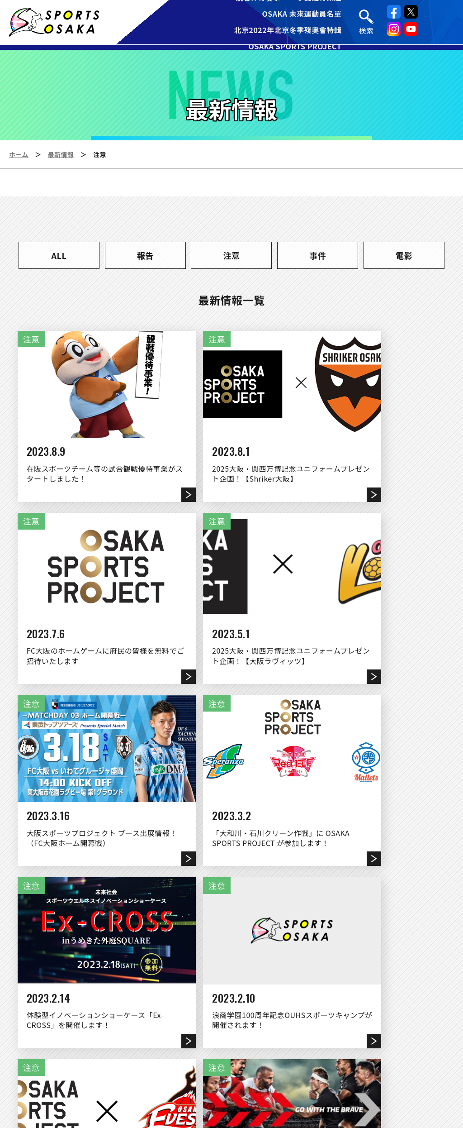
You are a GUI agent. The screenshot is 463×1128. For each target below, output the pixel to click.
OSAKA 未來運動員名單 (302, 14)
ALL (59, 255)
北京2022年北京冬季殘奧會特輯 (288, 30)
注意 (231, 255)
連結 (267, 1047)
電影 (404, 255)
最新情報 (61, 154)
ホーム (18, 154)
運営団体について (207, 1047)
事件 (317, 255)
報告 (145, 255)
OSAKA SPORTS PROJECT (295, 47)
